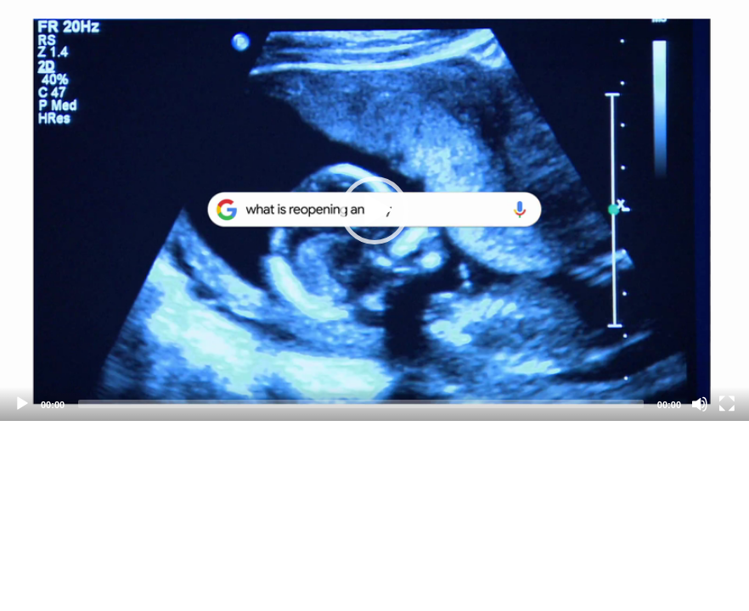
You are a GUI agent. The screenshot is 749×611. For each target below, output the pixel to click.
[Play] (22, 403)
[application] (374, 210)
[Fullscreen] (726, 403)
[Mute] (699, 403)
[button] (374, 210)
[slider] (361, 404)
